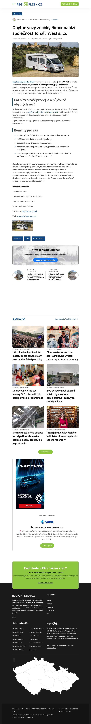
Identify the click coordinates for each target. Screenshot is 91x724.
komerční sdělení (38, 238)
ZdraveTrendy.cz (51, 648)
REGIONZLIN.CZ (34, 639)
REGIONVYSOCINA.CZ (35, 632)
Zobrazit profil (47, 545)
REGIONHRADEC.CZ (18, 650)
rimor (27, 238)
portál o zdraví (61, 645)
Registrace (74, 4)
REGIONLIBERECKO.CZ (19, 646)
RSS (48, 613)
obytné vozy (17, 238)
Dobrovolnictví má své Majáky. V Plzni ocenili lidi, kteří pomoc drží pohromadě (27, 394)
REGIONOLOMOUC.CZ (36, 643)
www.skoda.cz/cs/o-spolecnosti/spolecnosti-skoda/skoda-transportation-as (47, 531)
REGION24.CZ (33, 650)
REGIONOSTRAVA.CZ (35, 646)
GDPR (48, 709)
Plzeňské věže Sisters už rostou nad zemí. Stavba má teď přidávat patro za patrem (35, 277)
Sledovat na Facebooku (45, 260)
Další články (45, 452)
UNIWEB (69, 633)
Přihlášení (50, 604)
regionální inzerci (28, 610)
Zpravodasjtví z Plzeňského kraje (66, 319)
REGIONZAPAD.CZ (17, 632)
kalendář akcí (38, 605)
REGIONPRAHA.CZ (18, 639)
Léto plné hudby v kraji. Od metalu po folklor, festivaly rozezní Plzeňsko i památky (27, 356)
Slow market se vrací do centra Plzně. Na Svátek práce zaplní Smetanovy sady (62, 356)
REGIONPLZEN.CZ (22, 20)
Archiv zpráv (50, 610)
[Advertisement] (45, 299)
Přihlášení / (66, 4)
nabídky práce (16, 608)
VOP (52, 709)
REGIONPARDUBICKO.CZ (36, 629)
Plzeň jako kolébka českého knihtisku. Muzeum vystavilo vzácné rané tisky (62, 436)
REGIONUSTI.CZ (17, 643)
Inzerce (49, 600)
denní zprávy (28, 602)
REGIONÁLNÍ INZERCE (45, 583)
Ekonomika (17, 14)
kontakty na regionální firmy (25, 605)
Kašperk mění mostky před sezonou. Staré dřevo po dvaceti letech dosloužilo (56, 277)
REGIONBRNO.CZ (34, 636)
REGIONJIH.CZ (16, 636)
